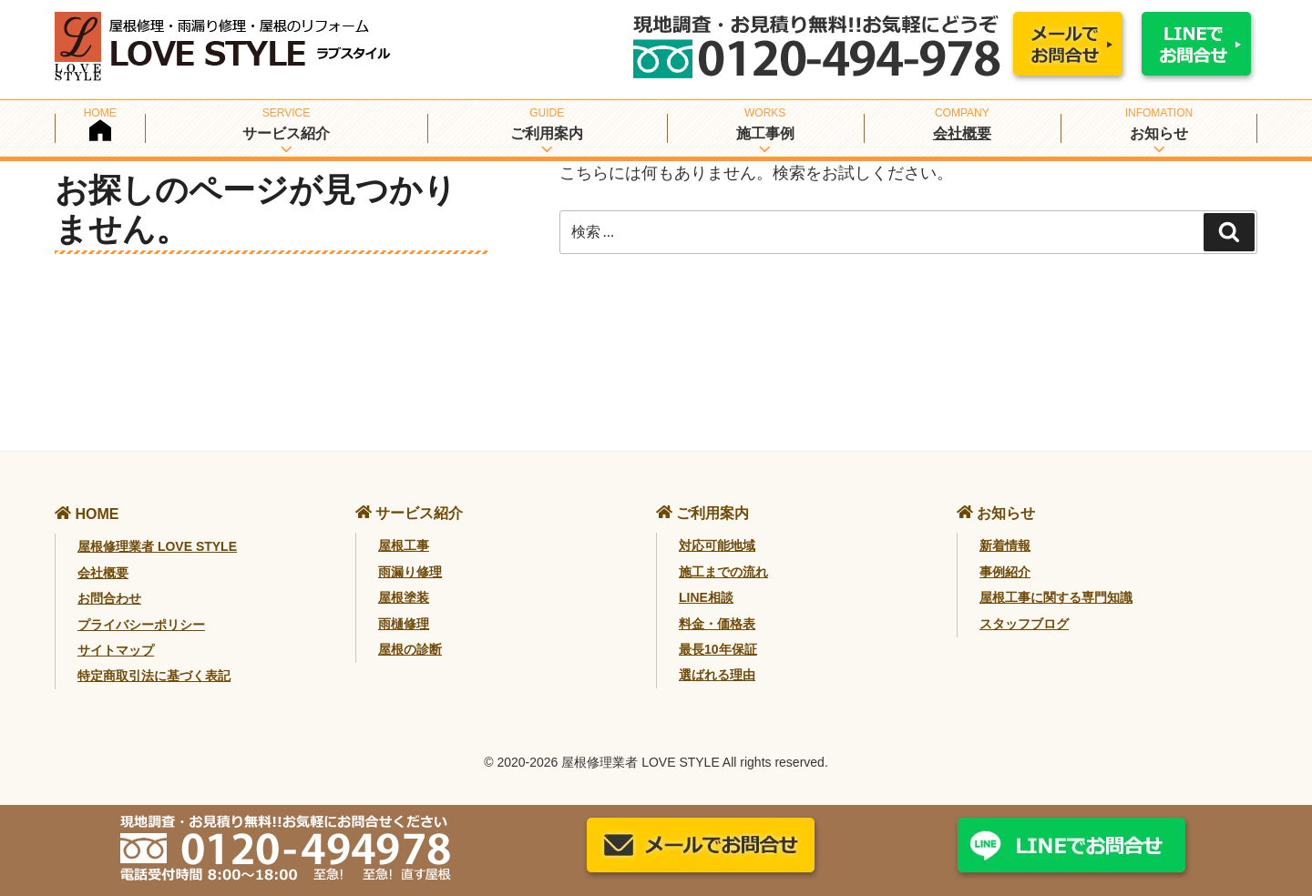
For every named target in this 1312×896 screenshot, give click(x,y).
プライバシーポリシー (141, 624)
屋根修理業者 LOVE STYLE (157, 546)
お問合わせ (109, 598)
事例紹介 (1004, 572)
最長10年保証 (718, 649)
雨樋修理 (403, 623)
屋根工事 (403, 545)
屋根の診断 (410, 649)
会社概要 (962, 133)
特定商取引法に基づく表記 (154, 675)
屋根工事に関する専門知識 (1056, 597)
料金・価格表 (717, 623)
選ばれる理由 (717, 674)
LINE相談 (706, 597)
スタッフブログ (1024, 623)
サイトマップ (115, 650)
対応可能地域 (717, 545)
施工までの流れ (723, 572)
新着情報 (1004, 545)
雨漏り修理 (410, 572)
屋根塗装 (403, 597)
